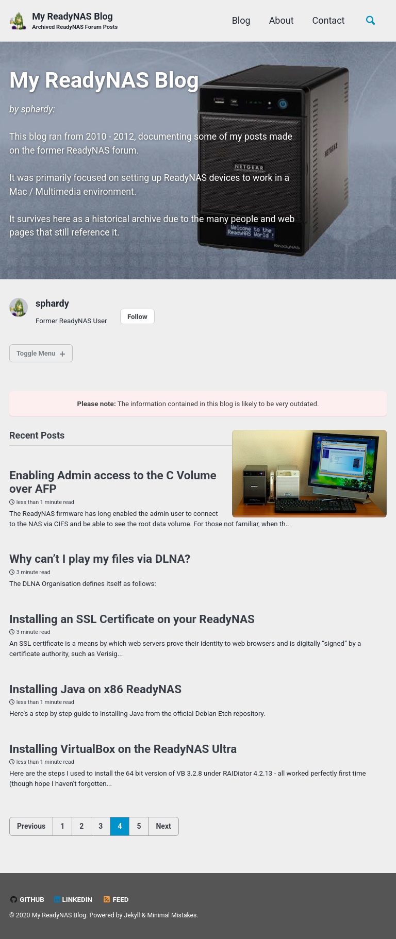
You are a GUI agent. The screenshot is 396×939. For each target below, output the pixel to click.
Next (163, 834)
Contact (327, 20)
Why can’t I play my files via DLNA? (99, 564)
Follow (138, 320)
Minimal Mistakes (172, 915)
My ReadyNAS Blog (75, 21)
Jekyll (132, 915)
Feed (116, 899)
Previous (31, 834)
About (280, 20)
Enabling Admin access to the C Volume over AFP (113, 487)
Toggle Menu (37, 357)
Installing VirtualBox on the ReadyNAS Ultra (123, 756)
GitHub (27, 899)
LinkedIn (74, 899)
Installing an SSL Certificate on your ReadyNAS (132, 624)
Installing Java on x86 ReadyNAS (95, 695)
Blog (239, 20)
